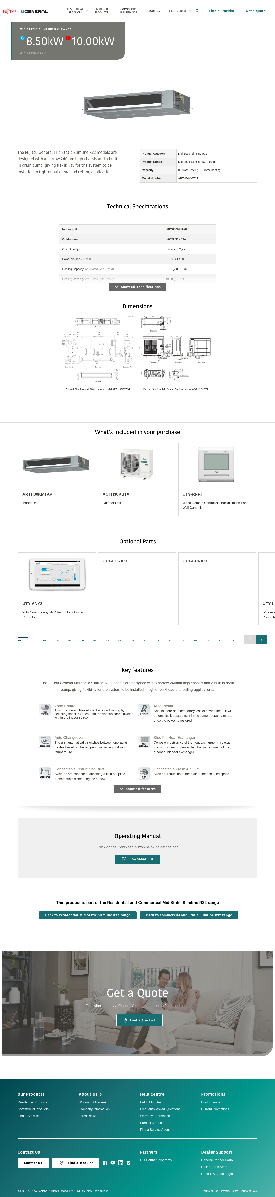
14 (182, 640)
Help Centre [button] (178, 11)
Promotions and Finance (128, 10)
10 (132, 640)
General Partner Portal (217, 1160)
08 (107, 640)
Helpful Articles (150, 1102)
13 (170, 640)
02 (32, 640)
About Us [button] (153, 11)
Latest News (88, 1116)
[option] (98, 356)
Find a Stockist (221, 11)
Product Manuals (152, 1123)
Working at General (93, 1102)
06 (82, 640)
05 (69, 640)
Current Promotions (215, 1109)
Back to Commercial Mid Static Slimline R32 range (189, 915)
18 (232, 640)
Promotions (213, 1094)
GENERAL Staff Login (217, 1174)
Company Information (94, 1109)
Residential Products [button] (75, 10)
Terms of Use (212, 1190)
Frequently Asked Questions (160, 1109)
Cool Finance (210, 1102)
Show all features (137, 789)
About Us (88, 1094)
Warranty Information (155, 1116)
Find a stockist (75, 1163)
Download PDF (138, 859)
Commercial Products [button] (101, 10)
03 (44, 640)
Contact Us (33, 1163)
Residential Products (32, 1102)
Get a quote (255, 11)
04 (57, 640)
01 (19, 640)
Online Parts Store (214, 1167)
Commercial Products (33, 1109)
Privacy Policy (230, 1190)
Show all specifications (137, 287)
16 (207, 640)
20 (257, 640)
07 (94, 640)
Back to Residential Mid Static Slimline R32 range (87, 915)
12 (157, 640)
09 (119, 640)
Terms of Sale (248, 1190)
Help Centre (152, 1094)
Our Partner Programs (156, 1160)
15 (195, 640)
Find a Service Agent (155, 1129)
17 (220, 640)
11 (145, 640)
